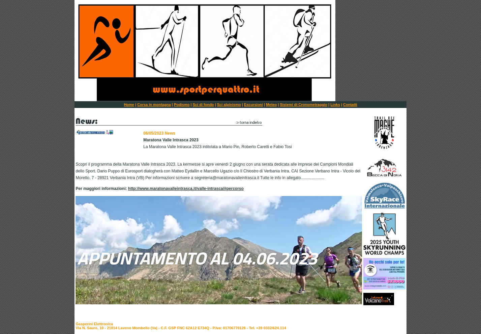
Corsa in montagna (154, 105)
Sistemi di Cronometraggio (303, 105)
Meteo (271, 105)
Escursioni (253, 105)
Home (129, 105)
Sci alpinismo (229, 105)
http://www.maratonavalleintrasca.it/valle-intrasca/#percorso (186, 188)
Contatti (350, 105)
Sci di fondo (203, 105)
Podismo (181, 105)
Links (335, 105)
